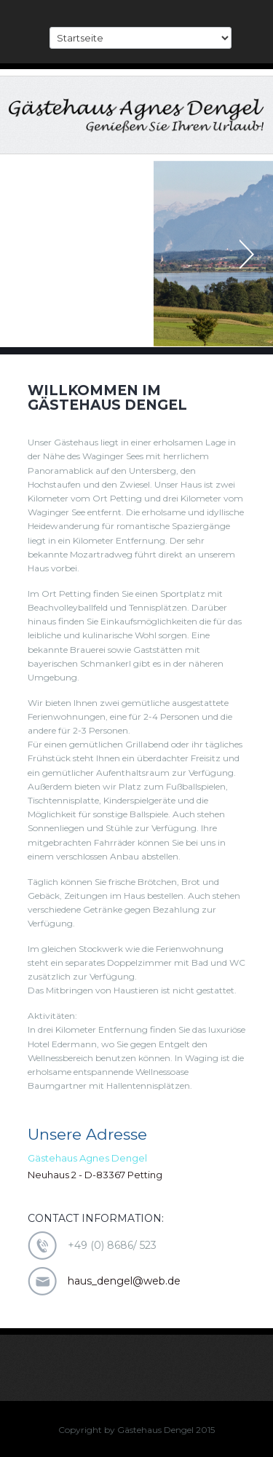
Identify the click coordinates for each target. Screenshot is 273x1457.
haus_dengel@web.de (124, 1280)
